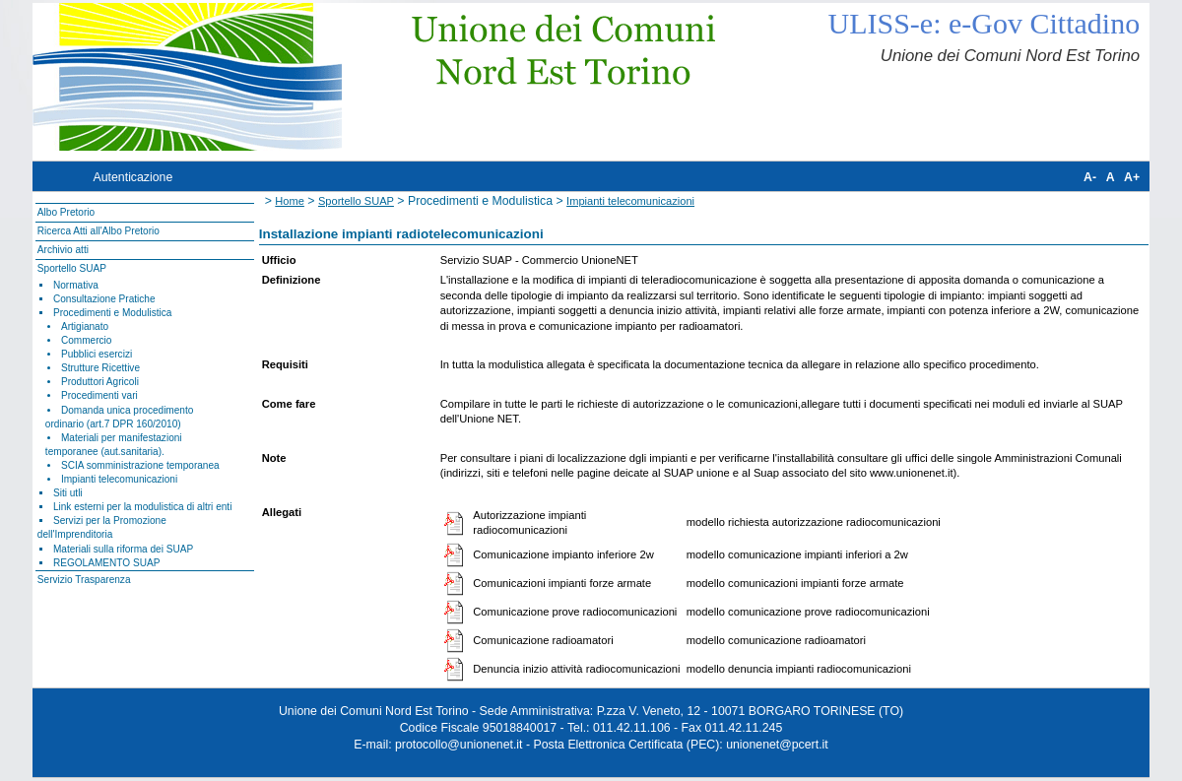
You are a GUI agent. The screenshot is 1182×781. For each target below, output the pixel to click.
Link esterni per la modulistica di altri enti (142, 506)
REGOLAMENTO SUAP (106, 562)
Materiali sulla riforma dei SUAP (123, 549)
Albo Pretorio (66, 212)
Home (289, 201)
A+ (1132, 177)
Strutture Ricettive (100, 367)
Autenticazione (133, 177)
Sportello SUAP (71, 268)
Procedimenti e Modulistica (112, 312)
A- (1090, 177)
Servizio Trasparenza (84, 579)
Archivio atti (63, 249)
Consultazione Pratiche (104, 298)
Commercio (86, 340)
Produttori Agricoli (100, 381)
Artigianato (84, 326)
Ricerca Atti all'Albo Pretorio (98, 231)
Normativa (75, 285)
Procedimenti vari (99, 395)
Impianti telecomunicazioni (119, 479)
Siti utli (68, 493)
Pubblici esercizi (96, 354)
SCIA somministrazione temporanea (140, 465)
